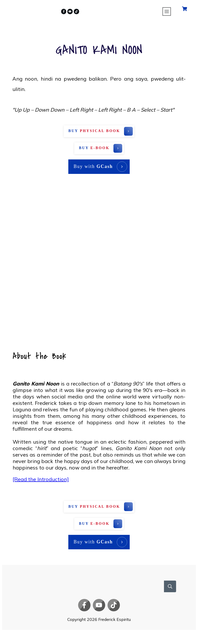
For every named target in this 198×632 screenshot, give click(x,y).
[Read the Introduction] (41, 479)
